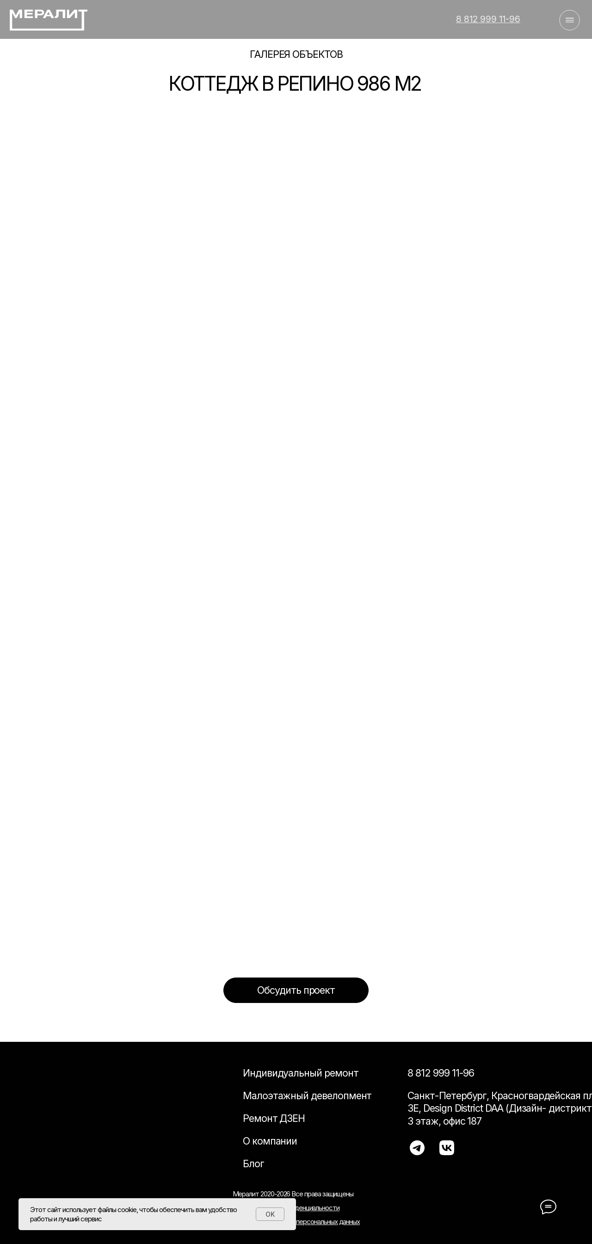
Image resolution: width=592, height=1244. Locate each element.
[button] (296, 990)
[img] (47, 19)
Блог (253, 1163)
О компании (270, 1141)
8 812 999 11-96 (440, 1073)
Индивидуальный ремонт (300, 1073)
